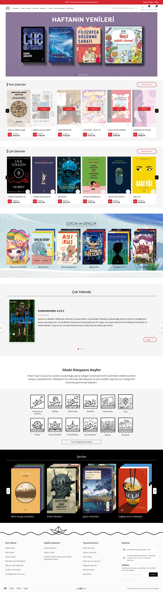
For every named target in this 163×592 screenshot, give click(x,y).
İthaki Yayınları (89, 548)
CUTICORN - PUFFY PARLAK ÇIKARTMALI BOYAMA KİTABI (117, 130)
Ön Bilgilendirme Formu (15, 574)
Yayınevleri (15, 8)
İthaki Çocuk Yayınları (91, 561)
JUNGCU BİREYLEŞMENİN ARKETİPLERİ (41, 130)
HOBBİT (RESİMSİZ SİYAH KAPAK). (41, 197)
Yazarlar (51, 8)
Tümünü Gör (146, 84)
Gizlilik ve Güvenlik (13, 569)
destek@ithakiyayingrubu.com (139, 549)
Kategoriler (43, 8)
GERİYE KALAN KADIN (67, 130)
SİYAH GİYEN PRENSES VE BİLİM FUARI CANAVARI (142, 130)
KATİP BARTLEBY (90, 130)
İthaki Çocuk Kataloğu (59, 8)
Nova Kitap (87, 557)
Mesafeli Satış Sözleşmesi (15, 561)
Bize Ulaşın (9, 552)
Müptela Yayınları (90, 565)
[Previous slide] (7, 111)
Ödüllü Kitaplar (70, 8)
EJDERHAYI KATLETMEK (16, 130)
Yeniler (23, 8)
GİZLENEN (87, 197)
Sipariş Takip (148, 2)
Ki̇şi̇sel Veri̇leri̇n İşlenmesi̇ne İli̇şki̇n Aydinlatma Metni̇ (58, 558)
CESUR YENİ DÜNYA (141, 197)
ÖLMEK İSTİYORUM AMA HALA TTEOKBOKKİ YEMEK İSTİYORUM (117, 197)
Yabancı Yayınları (90, 552)
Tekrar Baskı (35, 8)
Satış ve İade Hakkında (14, 565)
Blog (156, 2)
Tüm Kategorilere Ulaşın (81, 441)
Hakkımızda (10, 548)
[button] (78, 349)
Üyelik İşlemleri (50, 548)
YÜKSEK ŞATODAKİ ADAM (67, 197)
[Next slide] (157, 111)
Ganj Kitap (87, 574)
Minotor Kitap (88, 569)
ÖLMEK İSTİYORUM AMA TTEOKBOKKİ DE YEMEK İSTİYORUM (16, 197)
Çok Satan (28, 8)
